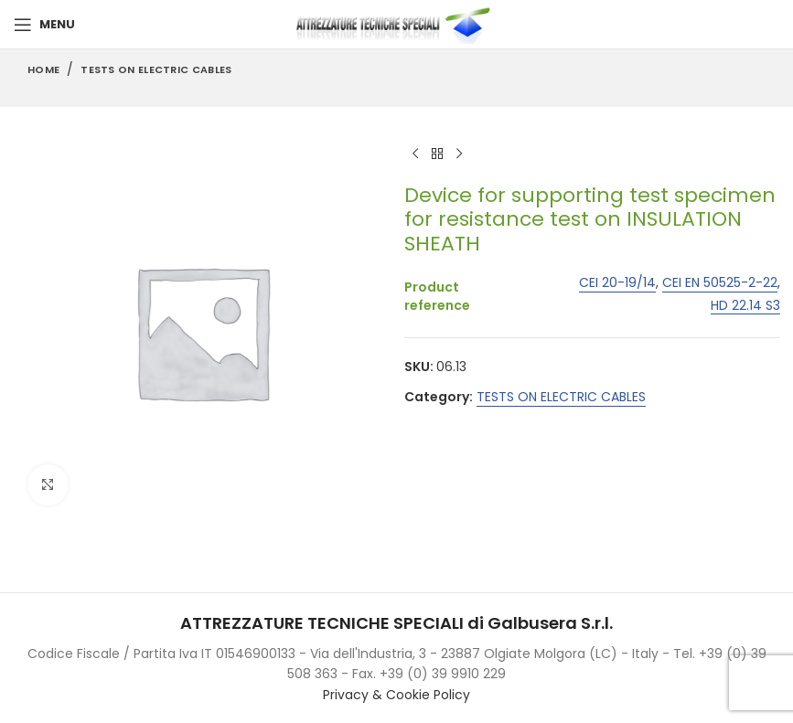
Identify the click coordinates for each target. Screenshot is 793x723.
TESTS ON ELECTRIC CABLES (155, 69)
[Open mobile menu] (44, 24)
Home (43, 69)
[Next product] (459, 154)
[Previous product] (415, 154)
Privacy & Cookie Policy (396, 695)
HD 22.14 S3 (744, 305)
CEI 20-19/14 (616, 283)
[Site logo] (397, 24)
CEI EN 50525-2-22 (719, 283)
